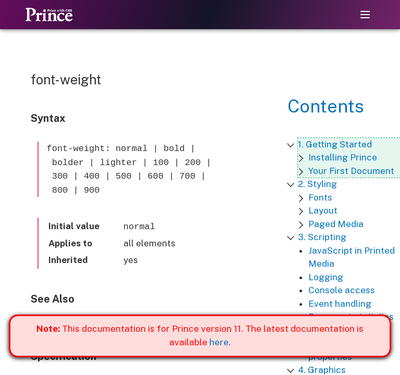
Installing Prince (342, 157)
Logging (325, 277)
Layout (323, 210)
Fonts (320, 197)
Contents (326, 106)
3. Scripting (322, 237)
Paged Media (336, 224)
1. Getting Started (335, 144)
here (219, 342)
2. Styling (317, 184)
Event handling (339, 303)
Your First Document (351, 171)
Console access (341, 290)
